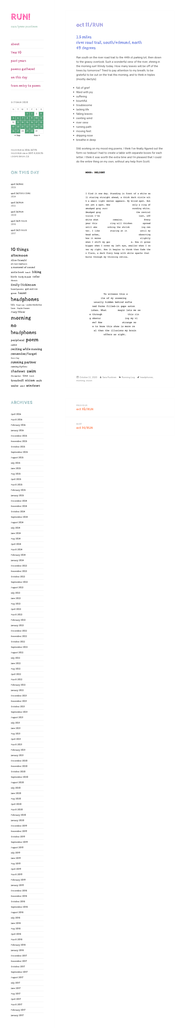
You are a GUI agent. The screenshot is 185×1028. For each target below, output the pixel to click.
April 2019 (16, 869)
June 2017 (15, 988)
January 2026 (17, 430)
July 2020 (16, 788)
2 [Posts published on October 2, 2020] (31, 114)
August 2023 (17, 587)
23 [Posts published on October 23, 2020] (32, 127)
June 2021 (15, 728)
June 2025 (16, 468)
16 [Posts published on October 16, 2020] (32, 122)
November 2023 (19, 571)
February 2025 (18, 490)
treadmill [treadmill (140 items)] (17, 380)
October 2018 (18, 901)
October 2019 (18, 837)
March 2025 (16, 485)
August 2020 (17, 782)
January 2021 (17, 755)
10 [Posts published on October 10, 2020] (36, 118)
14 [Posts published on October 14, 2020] (22, 122)
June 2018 (16, 923)
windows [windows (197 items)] (33, 386)
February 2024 (18, 555)
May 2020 (16, 799)
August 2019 (17, 847)
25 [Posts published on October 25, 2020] (41, 127)
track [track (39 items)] (31, 376)
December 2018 (19, 891)
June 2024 (16, 533)
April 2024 (16, 544)
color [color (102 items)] (36, 276)
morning (80, 380)
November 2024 (19, 506)
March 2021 (16, 744)
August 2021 (17, 717)
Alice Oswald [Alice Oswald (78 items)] (19, 260)
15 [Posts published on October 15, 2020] (27, 122)
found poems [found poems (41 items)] (17, 289)
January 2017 (17, 1015)
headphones (146, 377)
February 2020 (18, 815)
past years (18, 61)
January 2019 (17, 885)
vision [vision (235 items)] (30, 380)
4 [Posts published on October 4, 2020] (41, 114)
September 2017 (19, 972)
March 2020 (17, 809)
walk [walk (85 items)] (39, 380)
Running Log (128, 377)
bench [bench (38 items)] (28, 272)
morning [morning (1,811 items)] (21, 318)
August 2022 (17, 652)
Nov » (37, 135)
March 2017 (16, 1004)
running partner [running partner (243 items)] (23, 362)
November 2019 (19, 831)
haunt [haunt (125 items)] (22, 293)
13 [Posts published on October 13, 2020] (18, 122)
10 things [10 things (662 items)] (20, 249)
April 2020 (16, 804)
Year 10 (16, 52)
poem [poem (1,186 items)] (32, 340)
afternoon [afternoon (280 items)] (19, 255)
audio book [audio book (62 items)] (17, 272)
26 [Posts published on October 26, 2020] (13, 131)
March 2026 (16, 420)
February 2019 (18, 880)
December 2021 (19, 696)
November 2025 (19, 441)
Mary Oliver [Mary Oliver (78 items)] (18, 312)
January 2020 (17, 820)
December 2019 (19, 826)
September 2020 (19, 777)
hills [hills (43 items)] (13, 305)
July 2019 (15, 853)
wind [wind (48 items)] (22, 386)
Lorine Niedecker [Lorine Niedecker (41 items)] (34, 305)
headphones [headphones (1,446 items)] (25, 299)
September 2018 (19, 907)
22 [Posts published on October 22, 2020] (27, 127)
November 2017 (19, 961)
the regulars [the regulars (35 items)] (16, 376)
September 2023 (19, 582)
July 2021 (15, 723)
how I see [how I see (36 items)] (20, 305)
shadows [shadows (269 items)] (18, 371)
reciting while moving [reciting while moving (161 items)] (26, 349)
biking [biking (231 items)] (36, 272)
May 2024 (16, 539)
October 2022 (18, 642)
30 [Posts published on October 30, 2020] (32, 131)
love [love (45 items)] (13, 308)
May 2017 (15, 994)
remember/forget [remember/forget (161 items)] (24, 354)
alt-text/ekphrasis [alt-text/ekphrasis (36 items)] (19, 264)
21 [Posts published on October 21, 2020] (22, 127)
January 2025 (17, 495)
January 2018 (17, 950)
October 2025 (18, 447)
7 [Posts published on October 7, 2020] (22, 118)
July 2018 (15, 918)
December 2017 (19, 956)
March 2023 (16, 614)
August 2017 (17, 977)
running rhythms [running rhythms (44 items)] (19, 367)
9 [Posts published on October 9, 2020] (32, 118)
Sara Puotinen (109, 377)
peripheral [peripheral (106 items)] (17, 340)
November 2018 (19, 896)
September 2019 (19, 842)
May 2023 (15, 604)
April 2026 (16, 414)
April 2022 (16, 674)
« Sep (17, 135)
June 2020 (16, 793)
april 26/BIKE (17, 184)
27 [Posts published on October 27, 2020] (18, 131)
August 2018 (17, 912)
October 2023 (18, 577)
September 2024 (19, 517)
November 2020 (19, 766)
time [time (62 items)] (25, 375)
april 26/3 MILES (19, 230)
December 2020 (19, 761)
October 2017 (18, 966)
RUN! (20, 17)
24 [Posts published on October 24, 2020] (36, 127)
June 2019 (16, 858)
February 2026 (18, 425)
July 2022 (15, 658)
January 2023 (17, 625)
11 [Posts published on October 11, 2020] (41, 118)
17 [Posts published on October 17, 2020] (36, 122)
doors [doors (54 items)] (14, 280)
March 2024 (16, 549)
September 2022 (19, 647)
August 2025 (17, 457)
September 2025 (19, 452)
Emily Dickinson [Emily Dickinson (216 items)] (23, 285)
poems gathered (23, 69)
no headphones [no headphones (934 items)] (23, 329)
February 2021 (18, 750)
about (15, 44)
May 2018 (16, 929)
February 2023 (18, 620)
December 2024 (19, 501)
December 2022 (19, 631)
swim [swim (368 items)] (31, 371)
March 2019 (16, 874)
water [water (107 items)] (14, 386)
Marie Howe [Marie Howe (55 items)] (23, 308)
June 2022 (16, 663)
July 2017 (15, 983)
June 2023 (16, 598)
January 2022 (17, 690)
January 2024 (17, 560)
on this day (19, 77)
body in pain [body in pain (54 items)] (24, 277)
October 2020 (18, 772)
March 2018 (16, 939)
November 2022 (19, 636)
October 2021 (18, 706)
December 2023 (19, 566)
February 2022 (18, 685)
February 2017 (18, 1010)
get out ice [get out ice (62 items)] (31, 289)
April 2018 (16, 934)
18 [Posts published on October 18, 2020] (41, 122)
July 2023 (15, 593)
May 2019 (16, 863)
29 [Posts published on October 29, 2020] (27, 131)
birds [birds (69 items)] (14, 276)
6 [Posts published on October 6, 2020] (17, 118)
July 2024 (15, 528)
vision (89, 380)
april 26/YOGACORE (21, 193)
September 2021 (19, 712)
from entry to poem (25, 86)
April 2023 (16, 609)
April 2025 (16, 479)
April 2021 (16, 739)
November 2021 (19, 701)
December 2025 (19, 436)
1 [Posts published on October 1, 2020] (27, 114)
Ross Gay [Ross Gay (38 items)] (15, 358)
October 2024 (18, 511)
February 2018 (18, 945)
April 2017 (16, 999)
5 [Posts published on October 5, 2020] (13, 118)
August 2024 (17, 522)
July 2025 (15, 463)
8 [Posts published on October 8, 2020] (27, 118)
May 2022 (15, 669)
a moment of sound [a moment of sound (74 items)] (23, 267)
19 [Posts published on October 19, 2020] (13, 127)
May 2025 (15, 474)
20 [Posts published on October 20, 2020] (18, 127)
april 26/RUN (17, 202)
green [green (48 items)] (14, 293)
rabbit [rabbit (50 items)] (14, 345)
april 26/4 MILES (19, 221)
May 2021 (15, 734)
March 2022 (16, 679)
